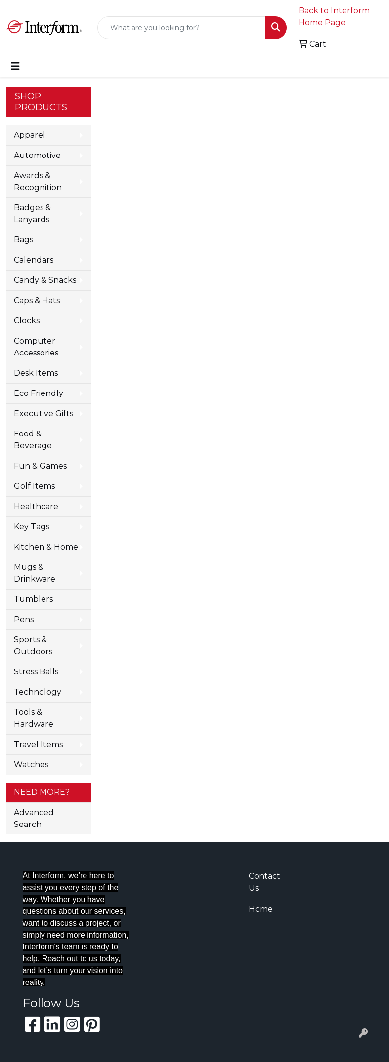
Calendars (33, 260)
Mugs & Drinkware (34, 573)
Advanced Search (34, 818)
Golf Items (34, 486)
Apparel (29, 135)
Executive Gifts (43, 413)
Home (261, 909)
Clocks (27, 320)
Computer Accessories (36, 346)
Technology (37, 692)
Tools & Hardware (33, 718)
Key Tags (31, 526)
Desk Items (36, 373)
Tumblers (33, 599)
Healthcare (36, 506)
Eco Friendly (38, 393)
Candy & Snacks (45, 280)
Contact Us (264, 882)
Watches (31, 764)
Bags (23, 239)
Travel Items (38, 744)
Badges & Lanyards (32, 213)
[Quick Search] (181, 27)
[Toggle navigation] (15, 66)
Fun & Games (40, 466)
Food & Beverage (33, 439)
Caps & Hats (37, 300)
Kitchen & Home (46, 546)
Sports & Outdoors (33, 645)
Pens (24, 619)
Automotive (37, 155)
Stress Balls (36, 671)
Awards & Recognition (38, 181)
